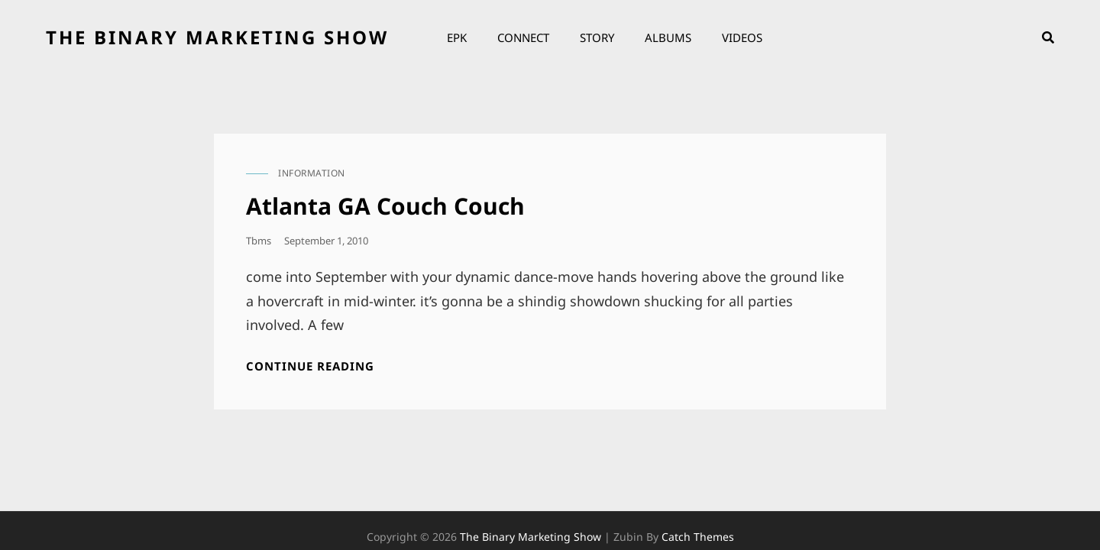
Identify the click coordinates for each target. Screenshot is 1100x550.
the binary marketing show (217, 37)
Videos (742, 37)
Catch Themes (698, 513)
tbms (258, 240)
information (311, 173)
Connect (523, 37)
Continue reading (310, 366)
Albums (668, 37)
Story (597, 37)
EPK (457, 37)
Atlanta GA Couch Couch (385, 206)
